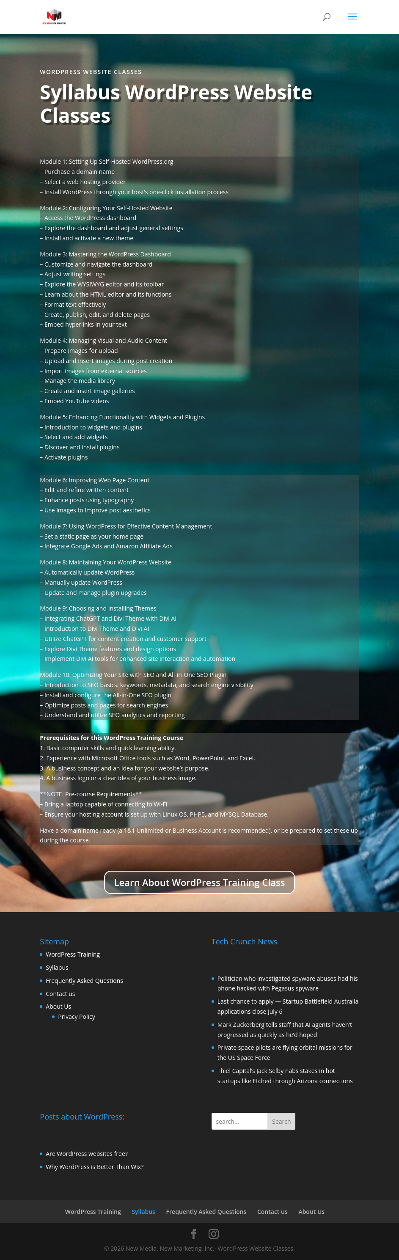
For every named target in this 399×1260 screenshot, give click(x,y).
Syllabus (57, 967)
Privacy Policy (76, 1016)
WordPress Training (73, 954)
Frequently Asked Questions (84, 981)
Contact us (60, 994)
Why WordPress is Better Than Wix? (94, 1167)
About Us (58, 1006)
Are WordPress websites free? (87, 1154)
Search (281, 1121)
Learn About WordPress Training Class (199, 882)
